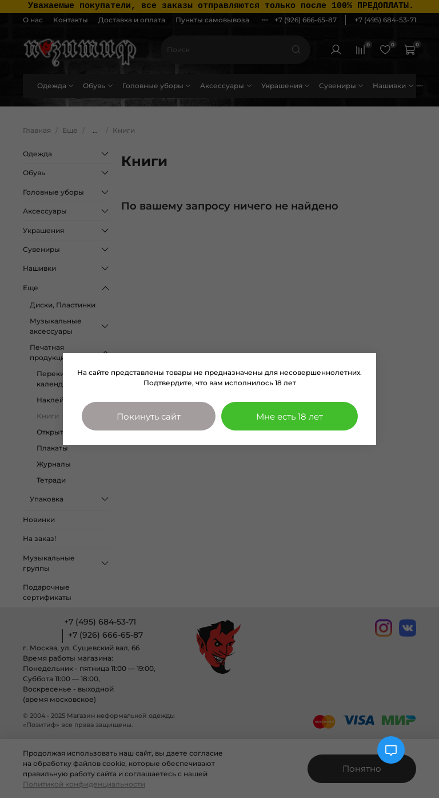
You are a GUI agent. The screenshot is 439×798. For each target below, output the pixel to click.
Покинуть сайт (149, 416)
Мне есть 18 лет (289, 416)
